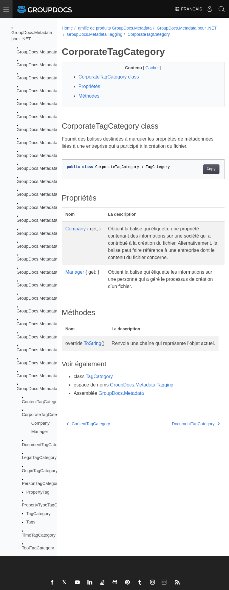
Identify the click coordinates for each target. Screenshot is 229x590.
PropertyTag (37, 492)
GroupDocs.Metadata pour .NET (97, 34)
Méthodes (88, 102)
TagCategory (38, 513)
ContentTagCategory (41, 401)
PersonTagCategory (41, 483)
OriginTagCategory (40, 470)
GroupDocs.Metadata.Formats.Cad (50, 142)
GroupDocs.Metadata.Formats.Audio (51, 116)
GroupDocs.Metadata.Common (46, 64)
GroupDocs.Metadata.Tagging (45, 388)
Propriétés (89, 92)
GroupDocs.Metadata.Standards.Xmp (52, 363)
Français (188, 9)
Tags (30, 522)
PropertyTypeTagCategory (47, 505)
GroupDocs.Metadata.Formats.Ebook (52, 168)
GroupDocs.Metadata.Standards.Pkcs (53, 337)
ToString (92, 363)
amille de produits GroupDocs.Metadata (115, 28)
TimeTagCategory (38, 535)
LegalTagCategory (39, 457)
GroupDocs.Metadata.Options (45, 272)
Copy (199, 183)
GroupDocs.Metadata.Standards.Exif (51, 298)
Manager (39, 431)
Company (40, 423)
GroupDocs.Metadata (37, 52)
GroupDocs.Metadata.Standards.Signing (55, 349)
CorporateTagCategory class (108, 83)
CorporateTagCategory (43, 414)
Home (67, 28)
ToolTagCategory (38, 548)
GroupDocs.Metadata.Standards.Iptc (51, 323)
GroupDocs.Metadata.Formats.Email (51, 181)
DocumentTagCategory (44, 444)
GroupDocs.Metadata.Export (44, 90)
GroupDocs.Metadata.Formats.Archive (53, 103)
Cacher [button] (147, 74)
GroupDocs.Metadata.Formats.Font (50, 194)
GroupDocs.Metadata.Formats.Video (51, 259)
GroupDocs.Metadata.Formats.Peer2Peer (56, 233)
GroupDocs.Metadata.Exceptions (48, 78)
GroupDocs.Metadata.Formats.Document (56, 155)
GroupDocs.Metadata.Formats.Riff (49, 246)
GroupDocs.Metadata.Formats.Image (52, 207)
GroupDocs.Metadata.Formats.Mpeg (51, 220)
